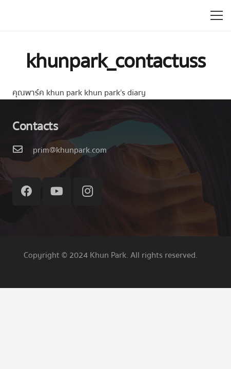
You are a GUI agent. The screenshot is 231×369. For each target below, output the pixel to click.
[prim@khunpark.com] (22, 150)
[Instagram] (87, 191)
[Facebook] (26, 191)
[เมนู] (216, 15)
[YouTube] (57, 191)
